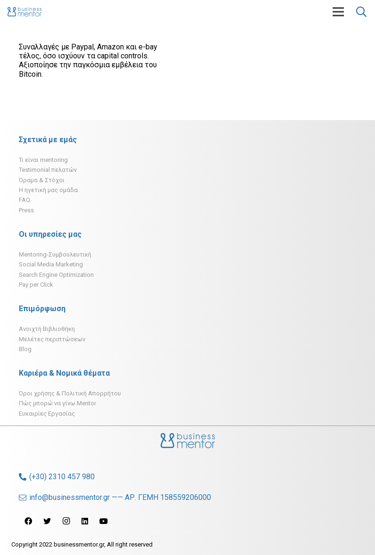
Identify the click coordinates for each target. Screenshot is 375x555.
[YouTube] (103, 521)
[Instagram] (66, 521)
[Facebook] (28, 521)
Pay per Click (36, 284)
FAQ (24, 199)
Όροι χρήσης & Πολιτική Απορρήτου (70, 393)
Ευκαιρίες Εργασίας (47, 413)
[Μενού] (338, 12)
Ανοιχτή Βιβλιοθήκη (47, 328)
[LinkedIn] (84, 521)
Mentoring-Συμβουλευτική (55, 254)
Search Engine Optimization (56, 274)
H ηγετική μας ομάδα (48, 189)
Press (26, 210)
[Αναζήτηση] (361, 12)
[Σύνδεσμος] (24, 11)
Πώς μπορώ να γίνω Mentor (57, 403)
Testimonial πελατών (48, 169)
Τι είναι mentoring (43, 159)
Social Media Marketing (51, 264)
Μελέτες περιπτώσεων (52, 339)
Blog (25, 349)
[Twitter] (47, 521)
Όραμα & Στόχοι (42, 180)
